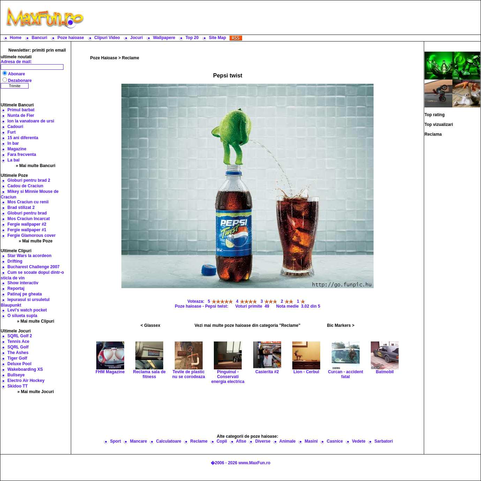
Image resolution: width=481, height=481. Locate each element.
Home (15, 37)
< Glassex (150, 325)
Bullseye (15, 375)
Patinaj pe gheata (24, 294)
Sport (115, 441)
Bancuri (39, 37)
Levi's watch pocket (27, 310)
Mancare (138, 441)
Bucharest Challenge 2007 (33, 266)
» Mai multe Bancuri (35, 165)
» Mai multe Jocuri (35, 391)
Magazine (16, 148)
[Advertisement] (284, 17)
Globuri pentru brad (27, 213)
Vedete (359, 441)
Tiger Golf (17, 358)
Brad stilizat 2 (21, 207)
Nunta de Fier (20, 115)
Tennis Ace (18, 341)
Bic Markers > (340, 325)
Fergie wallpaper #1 (26, 229)
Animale (287, 441)
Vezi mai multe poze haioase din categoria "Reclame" (248, 325)
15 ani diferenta (22, 137)
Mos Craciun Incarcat (28, 218)
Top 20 (192, 37)
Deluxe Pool (19, 363)
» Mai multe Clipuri (35, 321)
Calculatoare (168, 441)
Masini (311, 441)
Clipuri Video (107, 37)
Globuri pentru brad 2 (28, 180)
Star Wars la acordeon (29, 255)
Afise (241, 441)
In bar (13, 143)
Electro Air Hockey (25, 380)
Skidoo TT (17, 386)
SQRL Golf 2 (19, 335)
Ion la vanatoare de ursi (30, 121)
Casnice (335, 441)
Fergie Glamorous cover (31, 235)
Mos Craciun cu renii (27, 202)
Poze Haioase (103, 57)
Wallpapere (164, 37)
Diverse (262, 441)
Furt (11, 132)
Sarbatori (384, 441)
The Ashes (17, 352)
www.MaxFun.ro (254, 462)
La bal (13, 160)
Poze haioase (71, 37)
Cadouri (15, 126)
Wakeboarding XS (25, 369)
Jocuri (136, 37)
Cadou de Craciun (25, 185)
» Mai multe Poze (36, 241)
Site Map (217, 37)
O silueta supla (22, 315)
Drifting (14, 261)
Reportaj (15, 288)
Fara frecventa (21, 154)
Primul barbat (20, 109)
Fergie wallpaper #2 (26, 224)
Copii (222, 441)
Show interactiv (22, 282)
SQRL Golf (17, 347)
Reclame (130, 57)
